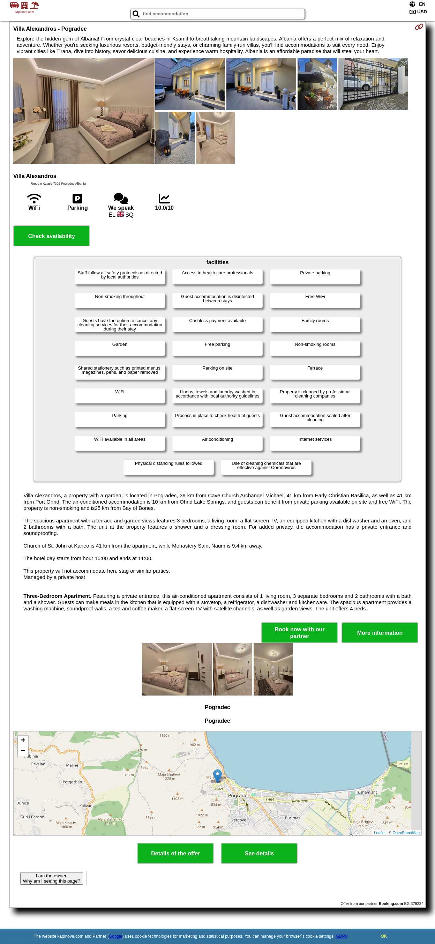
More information (380, 633)
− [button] (23, 751)
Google (115, 936)
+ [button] (23, 741)
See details (259, 853)
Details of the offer (175, 853)
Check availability (51, 236)
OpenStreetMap (406, 833)
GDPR (342, 936)
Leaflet (379, 833)
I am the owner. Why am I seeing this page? (51, 878)
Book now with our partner (300, 632)
